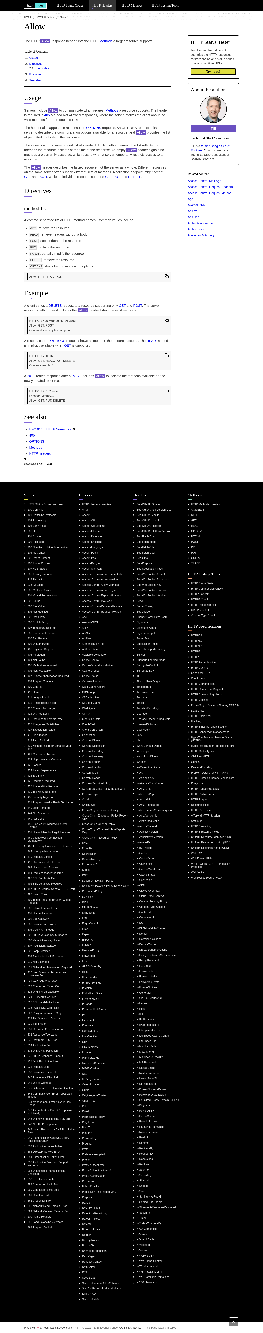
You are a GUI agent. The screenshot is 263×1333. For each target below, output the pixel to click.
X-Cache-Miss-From (149, 869)
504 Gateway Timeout (41, 929)
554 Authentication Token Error (46, 1157)
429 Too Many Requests (42, 791)
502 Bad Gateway (38, 918)
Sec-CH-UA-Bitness (148, 504)
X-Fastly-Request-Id (148, 960)
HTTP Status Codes (70, 5)
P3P (84, 1106)
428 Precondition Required (43, 786)
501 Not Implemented (40, 913)
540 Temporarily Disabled (43, 1077)
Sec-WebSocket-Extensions (153, 579)
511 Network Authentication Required (50, 967)
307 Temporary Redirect (42, 627)
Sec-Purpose (144, 563)
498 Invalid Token (38, 894)
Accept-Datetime (92, 536)
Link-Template (90, 1047)
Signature (142, 622)
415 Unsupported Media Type (45, 719)
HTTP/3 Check (200, 599)
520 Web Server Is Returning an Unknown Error (47, 974)
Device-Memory (91, 859)
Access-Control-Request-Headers (210, 187)
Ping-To (86, 1127)
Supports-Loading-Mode (151, 660)
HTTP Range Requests (205, 788)
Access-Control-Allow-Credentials (102, 574)
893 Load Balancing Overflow (45, 1222)
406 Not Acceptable (39, 670)
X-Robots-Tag (145, 1159)
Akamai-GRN (196, 205)
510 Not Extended (38, 961)
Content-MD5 (90, 772)
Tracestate (143, 697)
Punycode (197, 783)
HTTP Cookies (199, 699)
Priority (86, 1159)
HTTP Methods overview (205, 504)
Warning (141, 761)
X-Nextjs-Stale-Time (149, 1078)
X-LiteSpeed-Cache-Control (153, 1035)
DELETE (134, 177)
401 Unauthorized (38, 643)
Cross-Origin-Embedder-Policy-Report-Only (105, 817)
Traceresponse (145, 692)
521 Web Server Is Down (42, 981)
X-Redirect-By (145, 1148)
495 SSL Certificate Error (42, 878)
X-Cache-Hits (144, 863)
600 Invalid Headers (39, 1216)
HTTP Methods (132, 5)
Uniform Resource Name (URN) (210, 847)
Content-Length (91, 761)
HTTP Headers (102, 5)
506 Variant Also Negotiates (44, 940)
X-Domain (142, 933)
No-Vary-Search (91, 1079)
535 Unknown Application (43, 1050)
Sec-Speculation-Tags (150, 568)
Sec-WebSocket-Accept (151, 574)
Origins (195, 761)
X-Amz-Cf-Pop (145, 794)
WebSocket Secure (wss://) (207, 877)
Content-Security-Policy (96, 783)
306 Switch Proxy (38, 622)
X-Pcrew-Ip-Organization (151, 1094)
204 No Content (37, 552)
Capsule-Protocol (92, 681)
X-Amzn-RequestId (148, 821)
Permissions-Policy (93, 1116)
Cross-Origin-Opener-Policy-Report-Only (103, 831)
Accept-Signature (92, 568)
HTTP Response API (203, 604)
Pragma (86, 1143)
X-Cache (142, 853)
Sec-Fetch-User (146, 552)
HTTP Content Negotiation (206, 694)
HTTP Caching (200, 667)
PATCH (195, 536)
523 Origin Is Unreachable (43, 991)
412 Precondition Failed (42, 702)
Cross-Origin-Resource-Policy (100, 837)
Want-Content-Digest (149, 745)
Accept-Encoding (92, 541)
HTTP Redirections (202, 794)
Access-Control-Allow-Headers (100, 579)
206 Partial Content (39, 563)
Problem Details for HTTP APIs (209, 772)
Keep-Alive (88, 1025)
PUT (116, 177)
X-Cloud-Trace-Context (150, 896)
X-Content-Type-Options (151, 906)
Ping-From (88, 1122)
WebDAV (196, 853)
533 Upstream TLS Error (42, 1040)
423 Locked (34, 765)
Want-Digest (144, 751)
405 (47, 115)
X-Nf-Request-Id (146, 1083)
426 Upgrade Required (41, 781)
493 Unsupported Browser (43, 867)
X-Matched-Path (146, 1046)
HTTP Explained (201, 716)
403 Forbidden (36, 654)
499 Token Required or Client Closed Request (49, 901)
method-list (43, 68)
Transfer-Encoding (148, 708)
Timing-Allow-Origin (148, 681)
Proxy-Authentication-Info (97, 1170)
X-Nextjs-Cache (146, 1067)
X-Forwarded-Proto (148, 982)
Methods (105, 41)
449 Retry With (36, 818)
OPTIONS (93, 128)
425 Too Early (36, 775)
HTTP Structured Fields (205, 831)
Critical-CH (88, 804)
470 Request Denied (40, 856)
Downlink (87, 896)
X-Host (141, 1008)
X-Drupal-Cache (146, 944)
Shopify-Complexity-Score (152, 617)
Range (86, 1202)
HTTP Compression (203, 683)
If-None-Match (90, 998)
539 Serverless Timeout (42, 1072)
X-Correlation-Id (146, 917)
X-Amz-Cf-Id (144, 788)
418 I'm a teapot (37, 735)
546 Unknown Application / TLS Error (49, 1118)
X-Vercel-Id (143, 1244)
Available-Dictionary (201, 235)
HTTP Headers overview (96, 504)
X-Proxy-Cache (146, 1116)
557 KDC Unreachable (41, 1179)
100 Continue (35, 509)
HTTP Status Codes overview (45, 504)
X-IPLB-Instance (146, 1019)
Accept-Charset (91, 531)
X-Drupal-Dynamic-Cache (152, 949)
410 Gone (33, 692)
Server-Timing (145, 606)
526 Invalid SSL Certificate (43, 1007)
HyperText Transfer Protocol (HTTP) (212, 745)
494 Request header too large (45, 873)
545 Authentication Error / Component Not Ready (50, 1112)
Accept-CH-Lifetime (93, 525)
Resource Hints (200, 804)
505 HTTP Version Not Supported (47, 935)
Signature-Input (146, 633)
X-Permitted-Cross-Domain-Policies (158, 1100)
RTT (84, 1272)
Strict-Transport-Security (151, 649)
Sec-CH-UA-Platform (149, 525)
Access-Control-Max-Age (204, 181)
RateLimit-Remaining (94, 1213)
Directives (35, 63)
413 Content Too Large (41, 708)
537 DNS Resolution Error (43, 1061)
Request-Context (92, 1261)
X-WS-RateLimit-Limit (149, 1271)
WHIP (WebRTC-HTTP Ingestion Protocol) (210, 865)
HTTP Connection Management (210, 732)
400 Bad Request (38, 638)
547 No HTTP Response (42, 1124)
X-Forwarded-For (147, 971)
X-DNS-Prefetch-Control (151, 928)
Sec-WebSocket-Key (149, 584)
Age (190, 199)
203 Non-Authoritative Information (48, 547)
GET (27, 177)
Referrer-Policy (91, 1229)
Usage (33, 57)
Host (85, 971)
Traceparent (144, 686)
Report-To (88, 1245)
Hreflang (196, 721)
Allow (85, 627)
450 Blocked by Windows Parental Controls (48, 825)
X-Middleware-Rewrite (150, 1057)
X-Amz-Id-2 (143, 799)
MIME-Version (90, 1068)
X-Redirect (143, 1142)
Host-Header (89, 977)
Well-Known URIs (201, 858)
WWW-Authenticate (148, 767)
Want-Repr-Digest (147, 756)
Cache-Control (90, 660)
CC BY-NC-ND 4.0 (130, 1327)
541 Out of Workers (39, 1082)
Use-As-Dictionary (147, 724)
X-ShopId (142, 1185)
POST (42, 177)
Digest (86, 869)
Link (84, 1041)
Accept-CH (88, 520)
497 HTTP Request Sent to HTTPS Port (51, 889)
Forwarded (88, 955)
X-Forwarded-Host (148, 976)
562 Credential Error (40, 1200)
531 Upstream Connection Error (46, 1029)
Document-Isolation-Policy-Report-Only (105, 886)
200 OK (32, 531)
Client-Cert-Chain (92, 729)
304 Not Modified (38, 611)
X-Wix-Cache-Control (149, 1261)
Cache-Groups (90, 670)
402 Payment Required (41, 649)
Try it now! (213, 71)
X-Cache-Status (146, 874)
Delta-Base (88, 848)
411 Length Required (40, 697)
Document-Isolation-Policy (97, 880)
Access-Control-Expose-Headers (101, 595)
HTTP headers (40, 453)
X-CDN (141, 885)
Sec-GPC (142, 558)
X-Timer (141, 1218)
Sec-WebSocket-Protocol (151, 590)
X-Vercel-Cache (146, 1239)
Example (35, 74)
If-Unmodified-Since (94, 1009)
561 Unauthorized (38, 1195)
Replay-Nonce (90, 1240)
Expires (86, 945)
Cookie (86, 799)
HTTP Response (201, 810)
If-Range (87, 1004)
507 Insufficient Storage (42, 945)
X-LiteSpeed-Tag (146, 1041)
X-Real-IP (142, 1137)
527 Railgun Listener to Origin (45, 1013)
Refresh (86, 1234)
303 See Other (36, 606)
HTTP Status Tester (202, 583)
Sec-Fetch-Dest (146, 536)
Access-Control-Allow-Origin (99, 590)
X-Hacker (142, 1003)
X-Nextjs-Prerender (148, 1073)
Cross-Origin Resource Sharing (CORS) (215, 705)
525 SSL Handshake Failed (44, 1002)
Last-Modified (90, 1036)
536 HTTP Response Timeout (45, 1056)
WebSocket (198, 872)
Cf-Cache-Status (92, 697)
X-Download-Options (149, 939)
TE (138, 676)
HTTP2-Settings (91, 982)
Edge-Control (90, 923)
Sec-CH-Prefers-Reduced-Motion (102, 1288)
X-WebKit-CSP (145, 1255)
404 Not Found (36, 660)
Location (87, 1052)
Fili (76, 1327)
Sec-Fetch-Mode (146, 541)
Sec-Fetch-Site (145, 547)
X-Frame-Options (147, 987)
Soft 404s (196, 821)
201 (30, 376)
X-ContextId (144, 912)
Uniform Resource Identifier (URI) (211, 837)
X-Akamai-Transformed (150, 783)
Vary (139, 735)
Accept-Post (89, 558)
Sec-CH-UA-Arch (92, 1299)
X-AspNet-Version (147, 831)
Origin (85, 1090)
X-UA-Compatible (147, 1228)
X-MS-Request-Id (147, 1062)
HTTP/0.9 (196, 635)
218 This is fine (36, 579)
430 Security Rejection (41, 797)
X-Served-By (144, 1175)
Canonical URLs (201, 673)
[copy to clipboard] (167, 276)
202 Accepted (36, 541)
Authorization (196, 229)
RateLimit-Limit (91, 1208)
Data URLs (197, 710)
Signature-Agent (146, 627)
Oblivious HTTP (200, 756)
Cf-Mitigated (89, 708)
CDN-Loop (88, 692)
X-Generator (144, 992)
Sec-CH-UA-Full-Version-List (154, 509)
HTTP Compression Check (207, 588)
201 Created (35, 536)
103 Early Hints (37, 525)
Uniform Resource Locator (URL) (210, 842)
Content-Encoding (92, 751)
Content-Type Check (203, 615)
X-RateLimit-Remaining (150, 1126)
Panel (85, 1111)
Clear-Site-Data (91, 719)
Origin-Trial (88, 1100)
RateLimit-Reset (91, 1218)
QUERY (196, 558)
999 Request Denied (40, 1227)
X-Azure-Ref (144, 842)
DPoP (85, 902)
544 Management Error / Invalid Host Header (49, 1103)
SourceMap (143, 638)
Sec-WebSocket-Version (151, 595)
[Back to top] (233, 1321)
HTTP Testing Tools (165, 5)
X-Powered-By (145, 1110)
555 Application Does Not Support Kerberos (48, 1164)
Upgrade (142, 713)
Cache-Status (90, 676)
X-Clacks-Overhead (148, 890)
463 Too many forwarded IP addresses (50, 846)
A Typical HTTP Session (205, 815)
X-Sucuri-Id (143, 1212)
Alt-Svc (192, 211)
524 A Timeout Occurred (42, 997)
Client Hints (198, 678)
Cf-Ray (86, 713)
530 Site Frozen (37, 1023)
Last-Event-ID (90, 1030)
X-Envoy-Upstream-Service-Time (156, 955)
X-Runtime (143, 1164)
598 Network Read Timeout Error (47, 1206)
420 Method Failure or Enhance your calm (49, 747)
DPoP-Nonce (90, 907)
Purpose (87, 1197)
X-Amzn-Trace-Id (147, 826)
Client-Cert (88, 724)
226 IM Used (35, 584)
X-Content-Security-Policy (152, 901)
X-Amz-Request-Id (148, 804)
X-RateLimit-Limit (147, 1121)
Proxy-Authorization (94, 1175)
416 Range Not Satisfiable (43, 724)
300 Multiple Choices (40, 590)
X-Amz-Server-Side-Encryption (155, 810)
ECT (84, 918)
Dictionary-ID (89, 864)
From (85, 961)
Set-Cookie (143, 611)
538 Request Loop (38, 1066)
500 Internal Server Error (42, 908)
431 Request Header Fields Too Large (50, 802)
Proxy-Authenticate (93, 1165)
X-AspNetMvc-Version (150, 837)
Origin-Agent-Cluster (94, 1095)
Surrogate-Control (147, 665)
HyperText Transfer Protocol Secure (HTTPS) (212, 739)
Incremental (89, 1020)
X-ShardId (143, 1180)
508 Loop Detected (39, 951)
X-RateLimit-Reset (148, 1132)
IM (83, 1014)
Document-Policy (92, 891)
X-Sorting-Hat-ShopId (149, 1202)
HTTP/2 (195, 651)
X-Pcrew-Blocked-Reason (152, 1089)
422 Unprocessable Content (44, 759)
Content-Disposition (94, 745)
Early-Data (88, 912)
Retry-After (88, 1267)
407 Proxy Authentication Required (48, 676)
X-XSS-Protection (147, 1282)
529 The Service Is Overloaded (46, 1018)
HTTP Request (200, 799)
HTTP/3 (195, 657)
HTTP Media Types (202, 751)
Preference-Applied (93, 1154)
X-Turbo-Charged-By (149, 1223)
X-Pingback (143, 1105)
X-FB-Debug (144, 965)
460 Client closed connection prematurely (45, 839)
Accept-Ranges (91, 563)
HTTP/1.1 (196, 646)
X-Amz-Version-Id (147, 815)
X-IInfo (140, 1014)
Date (85, 843)
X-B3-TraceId (144, 847)
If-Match (87, 988)
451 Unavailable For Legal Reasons (49, 832)
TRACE (195, 563)
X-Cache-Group (146, 858)
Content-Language (93, 756)
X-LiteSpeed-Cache (148, 1030)
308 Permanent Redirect (42, 633)
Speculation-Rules (147, 643)
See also (35, 80)
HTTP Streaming (201, 826)
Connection (89, 735)
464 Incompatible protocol (43, 851)
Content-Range (91, 778)
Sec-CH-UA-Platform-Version (154, 531)
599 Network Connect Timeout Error (49, 1211)
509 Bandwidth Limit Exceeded (46, 956)
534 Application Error (40, 1045)
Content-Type (90, 794)
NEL (84, 1073)
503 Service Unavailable (42, 924)
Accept (86, 515)
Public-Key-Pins (91, 1186)
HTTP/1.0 (196, 640)
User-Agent (143, 729)
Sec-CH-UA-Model (148, 520)
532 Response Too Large (43, 1034)
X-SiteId (141, 1191)
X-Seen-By (143, 1169)
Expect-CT (88, 939)
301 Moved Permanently (42, 595)
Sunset (141, 654)
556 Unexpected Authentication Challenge (46, 1172)
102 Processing (37, 520)
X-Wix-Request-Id (147, 1266)
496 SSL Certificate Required (45, 883)
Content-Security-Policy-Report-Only (103, 788)
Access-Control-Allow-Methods (100, 584)
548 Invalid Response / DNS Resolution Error (51, 1131)
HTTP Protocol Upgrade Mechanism (212, 778)
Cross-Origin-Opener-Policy (98, 824)
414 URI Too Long (38, 713)
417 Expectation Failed (41, 729)
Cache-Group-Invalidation (97, 665)
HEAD (151, 341)
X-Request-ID (145, 1153)
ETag (85, 929)
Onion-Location (91, 1084)
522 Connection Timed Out (43, 986)
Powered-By (89, 1138)
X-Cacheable (144, 880)
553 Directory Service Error (44, 1151)
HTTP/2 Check (200, 594)
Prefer (85, 1149)
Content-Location (92, 767)
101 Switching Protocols (42, 515)
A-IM (85, 509)
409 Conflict (35, 686)
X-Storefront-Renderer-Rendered (156, 1207)
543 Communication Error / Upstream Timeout (50, 1095)
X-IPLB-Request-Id (148, 1024)
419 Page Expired (38, 740)
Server (140, 601)
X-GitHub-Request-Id (149, 998)
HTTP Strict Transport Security (209, 726)
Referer (86, 1224)
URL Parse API (200, 610)
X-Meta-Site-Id (145, 1051)
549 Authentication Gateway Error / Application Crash (48, 1139)
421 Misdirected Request (42, 754)
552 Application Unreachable (45, 1146)
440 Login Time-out (39, 807)
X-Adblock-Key (145, 778)
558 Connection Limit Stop (43, 1184)
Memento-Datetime (93, 1063)
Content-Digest (91, 740)
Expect (86, 934)
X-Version (142, 1250)
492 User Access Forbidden (44, 862)
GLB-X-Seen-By (91, 966)
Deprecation (89, 853)
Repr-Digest (89, 1256)
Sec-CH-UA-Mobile (148, 515)
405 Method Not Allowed (42, 665)
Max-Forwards (90, 1057)
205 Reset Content (39, 558)
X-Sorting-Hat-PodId (149, 1196)
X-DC (140, 922)
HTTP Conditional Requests (207, 689)
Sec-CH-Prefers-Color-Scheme (100, 1283)
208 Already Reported (41, 574)
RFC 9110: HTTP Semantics (50, 429)
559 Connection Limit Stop (43, 1189)
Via (138, 740)
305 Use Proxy (36, 617)
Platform (87, 1132)
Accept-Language (92, 547)
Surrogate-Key (145, 670)
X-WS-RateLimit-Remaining (153, 1277)
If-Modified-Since (92, 993)
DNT (85, 875)
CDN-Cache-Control (94, 686)
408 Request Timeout (40, 681)
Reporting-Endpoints (94, 1250)
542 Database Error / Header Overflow (50, 1088)
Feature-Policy (90, 950)
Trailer (140, 702)
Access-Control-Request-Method (209, 193)
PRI (193, 547)
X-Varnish (142, 1234)
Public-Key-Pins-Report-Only (99, 1191)
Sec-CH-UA (89, 1293)
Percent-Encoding (201, 767)
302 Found (34, 601)
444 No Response (38, 813)
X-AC (140, 772)
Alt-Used (193, 217)
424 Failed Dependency (42, 770)
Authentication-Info (200, 223)
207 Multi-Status (37, 568)
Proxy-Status (89, 1181)
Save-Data (88, 1277)
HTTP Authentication (203, 662)
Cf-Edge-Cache (91, 702)
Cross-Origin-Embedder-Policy (100, 810)
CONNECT (197, 509)
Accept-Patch (90, 552)
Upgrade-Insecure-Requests (153, 719)
